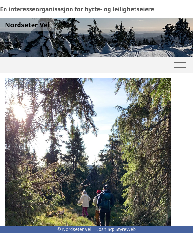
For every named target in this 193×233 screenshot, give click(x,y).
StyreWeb (126, 229)
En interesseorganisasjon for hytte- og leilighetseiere (77, 9)
